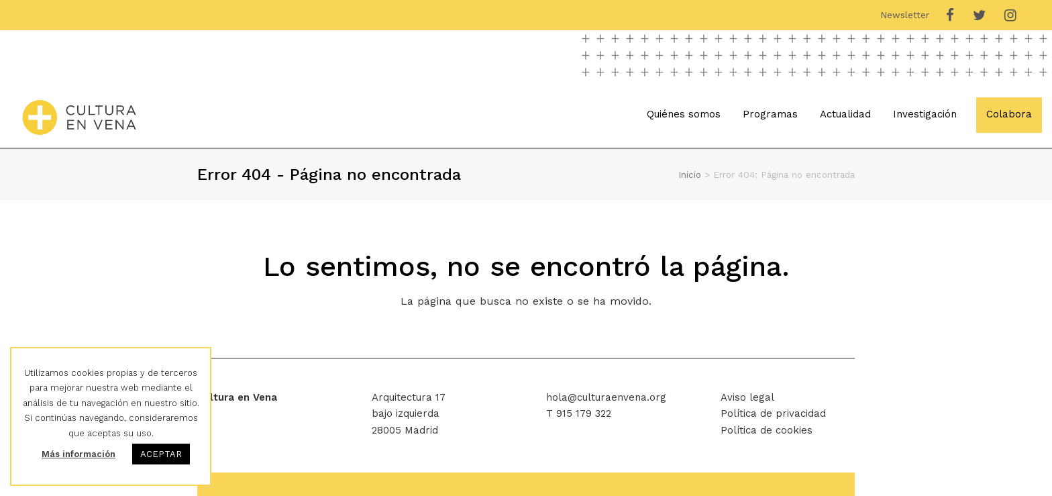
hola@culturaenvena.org (606, 397)
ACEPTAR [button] (161, 454)
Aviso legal (747, 397)
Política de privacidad (773, 413)
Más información (78, 454)
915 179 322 (583, 413)
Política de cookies (766, 430)
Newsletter (904, 14)
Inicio (689, 174)
